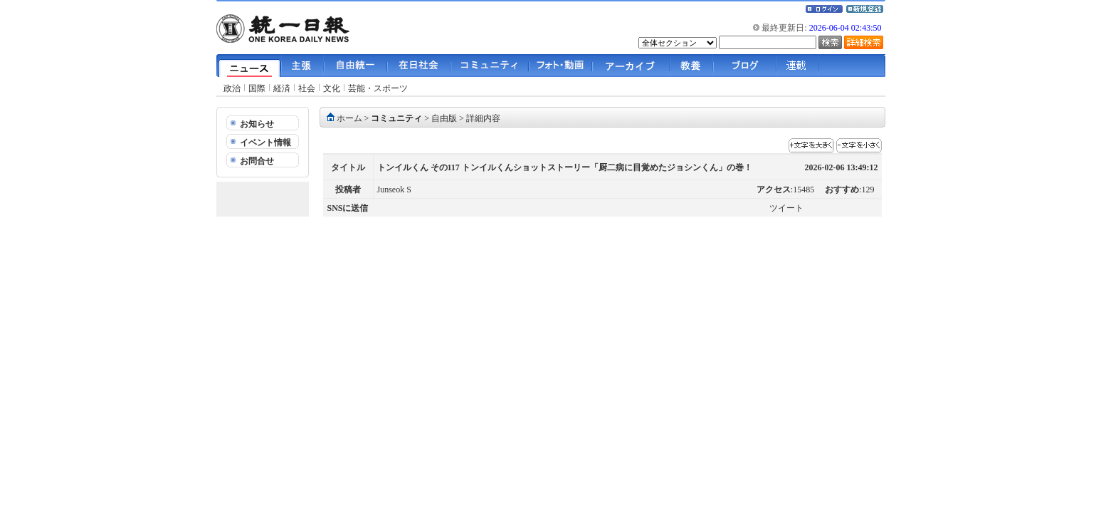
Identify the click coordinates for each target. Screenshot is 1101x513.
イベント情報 (265, 142)
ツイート (786, 208)
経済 (281, 88)
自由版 (444, 118)
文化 (331, 88)
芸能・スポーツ (378, 88)
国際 (256, 88)
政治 (232, 88)
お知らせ (257, 124)
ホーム (349, 118)
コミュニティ (396, 118)
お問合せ (257, 161)
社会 (306, 88)
